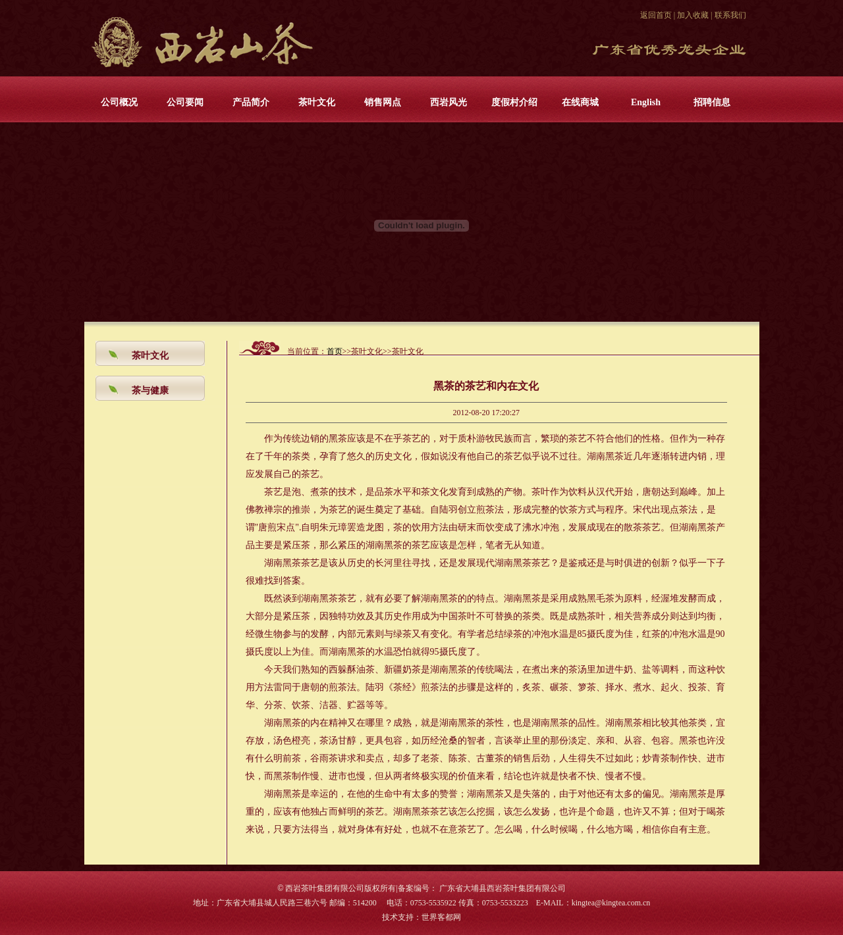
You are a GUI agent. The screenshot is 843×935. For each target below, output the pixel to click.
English (646, 102)
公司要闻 (185, 102)
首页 (334, 351)
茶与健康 (150, 390)
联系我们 (730, 15)
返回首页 (656, 15)
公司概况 (119, 102)
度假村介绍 (514, 102)
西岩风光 (448, 102)
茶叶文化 (316, 102)
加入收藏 (693, 15)
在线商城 (580, 102)
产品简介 (250, 102)
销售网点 (382, 102)
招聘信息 (711, 102)
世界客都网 (441, 917)
